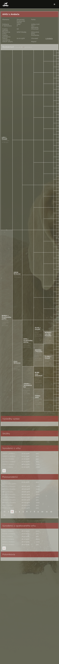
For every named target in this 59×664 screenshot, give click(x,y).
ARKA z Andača (8, 464)
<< (4, 512)
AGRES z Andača (8, 456)
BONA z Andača (8, 542)
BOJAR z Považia (8, 497)
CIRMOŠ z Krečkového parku (9, 483)
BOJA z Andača (8, 539)
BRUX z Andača (8, 544)
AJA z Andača (7, 467)
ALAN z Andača (8, 459)
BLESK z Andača (8, 534)
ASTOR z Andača (8, 461)
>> (4, 515)
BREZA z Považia (8, 489)
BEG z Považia (7, 492)
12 (51, 512)
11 (47, 512)
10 (42, 512)
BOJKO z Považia (8, 494)
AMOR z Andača (8, 453)
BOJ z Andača (7, 536)
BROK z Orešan (8, 508)
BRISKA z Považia (9, 502)
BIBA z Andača (8, 531)
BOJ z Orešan (7, 505)
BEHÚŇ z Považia (9, 500)
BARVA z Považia (8, 486)
